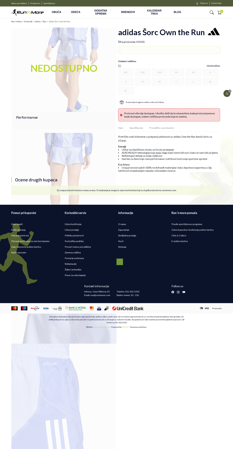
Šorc (45, 21)
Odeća (37, 21)
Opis (120, 127)
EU (119, 65)
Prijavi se (204, 3)
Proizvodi (28, 21)
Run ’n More (16, 21)
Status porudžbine (19, 3)
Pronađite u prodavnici (161, 127)
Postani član (216, 3)
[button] (212, 12)
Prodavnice (35, 3)
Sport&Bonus (49, 3)
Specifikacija (136, 127)
